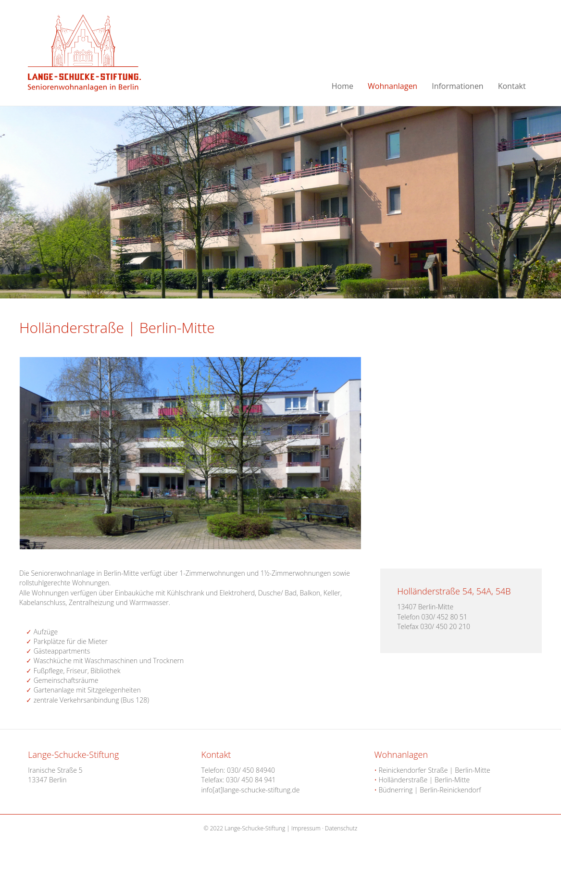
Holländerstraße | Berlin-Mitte (422, 779)
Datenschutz (341, 828)
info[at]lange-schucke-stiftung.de (250, 789)
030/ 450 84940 (251, 770)
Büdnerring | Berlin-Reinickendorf (427, 789)
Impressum (306, 828)
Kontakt (512, 86)
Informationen (458, 86)
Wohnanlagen (392, 86)
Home (342, 86)
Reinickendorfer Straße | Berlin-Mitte (432, 770)
